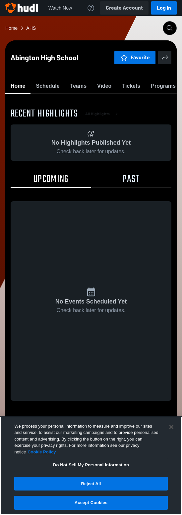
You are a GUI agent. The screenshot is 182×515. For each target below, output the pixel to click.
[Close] (171, 427)
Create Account (124, 7)
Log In (164, 7)
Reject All (91, 483)
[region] (91, 465)
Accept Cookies (91, 502)
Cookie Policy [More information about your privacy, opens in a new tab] (42, 451)
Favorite (83, 102)
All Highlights (103, 152)
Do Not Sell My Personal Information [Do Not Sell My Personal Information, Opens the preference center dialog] (91, 464)
